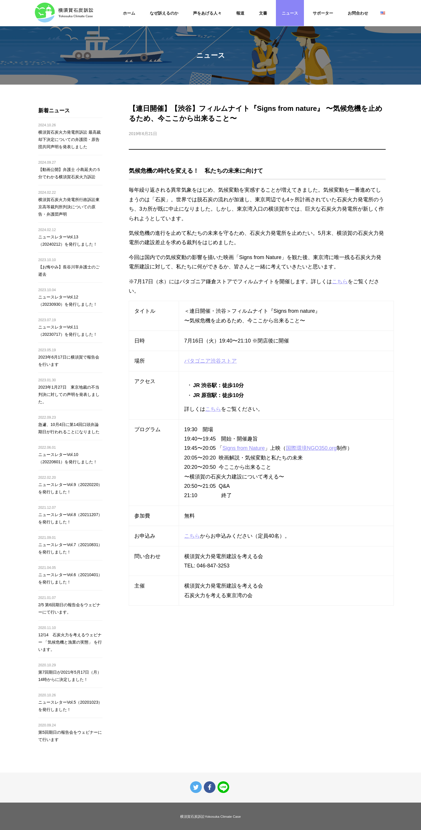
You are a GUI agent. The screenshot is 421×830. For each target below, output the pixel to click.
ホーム (129, 13)
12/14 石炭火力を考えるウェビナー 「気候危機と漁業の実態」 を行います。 (70, 642)
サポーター (323, 13)
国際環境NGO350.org (311, 448)
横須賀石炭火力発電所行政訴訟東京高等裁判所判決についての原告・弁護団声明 (69, 206)
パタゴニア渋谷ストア (210, 361)
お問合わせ (358, 13)
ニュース (290, 13)
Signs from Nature (243, 448)
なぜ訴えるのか (164, 13)
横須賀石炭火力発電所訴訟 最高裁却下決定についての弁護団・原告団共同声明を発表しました (69, 139)
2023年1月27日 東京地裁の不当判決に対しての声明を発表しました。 (69, 394)
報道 (240, 13)
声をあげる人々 (207, 13)
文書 (263, 13)
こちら (340, 281)
